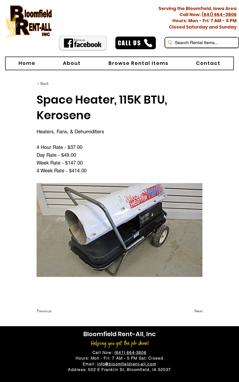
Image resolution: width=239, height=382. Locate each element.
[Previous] (53, 311)
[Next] (190, 311)
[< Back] (53, 83)
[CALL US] (135, 43)
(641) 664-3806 (219, 14)
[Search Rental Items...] (201, 43)
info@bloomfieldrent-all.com (126, 364)
